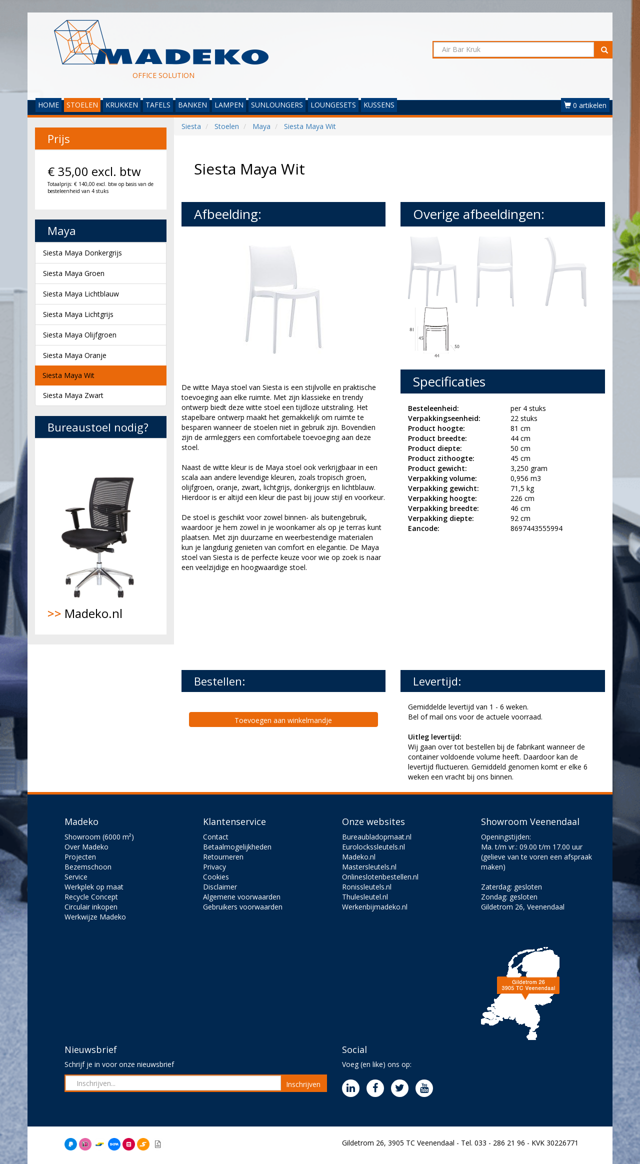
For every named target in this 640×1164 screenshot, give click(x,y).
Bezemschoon (88, 867)
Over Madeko (86, 847)
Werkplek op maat (94, 887)
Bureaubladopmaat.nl (377, 837)
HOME (48, 105)
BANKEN (192, 105)
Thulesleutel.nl (365, 897)
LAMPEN (229, 105)
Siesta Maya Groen (73, 273)
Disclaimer (220, 887)
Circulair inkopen (91, 907)
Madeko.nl (101, 537)
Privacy (214, 867)
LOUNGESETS (333, 105)
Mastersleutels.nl (369, 867)
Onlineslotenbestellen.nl (380, 877)
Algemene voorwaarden (241, 897)
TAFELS (158, 105)
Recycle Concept (91, 897)
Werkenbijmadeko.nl (375, 907)
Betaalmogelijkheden (237, 847)
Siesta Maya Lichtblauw (81, 293)
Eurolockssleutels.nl (373, 847)
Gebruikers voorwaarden (242, 907)
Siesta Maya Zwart (73, 395)
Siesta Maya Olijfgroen (79, 335)
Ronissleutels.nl (367, 887)
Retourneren (223, 857)
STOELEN (82, 105)
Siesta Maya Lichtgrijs (78, 314)
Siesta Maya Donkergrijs (82, 253)
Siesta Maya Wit (68, 375)
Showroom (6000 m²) (99, 837)
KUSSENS (379, 105)
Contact (215, 837)
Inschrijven (303, 1084)
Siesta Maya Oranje (74, 355)
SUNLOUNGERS (277, 105)
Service (76, 877)
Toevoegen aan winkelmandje (283, 720)
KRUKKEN (122, 105)
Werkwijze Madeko (95, 917)
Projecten (80, 857)
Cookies (216, 877)
